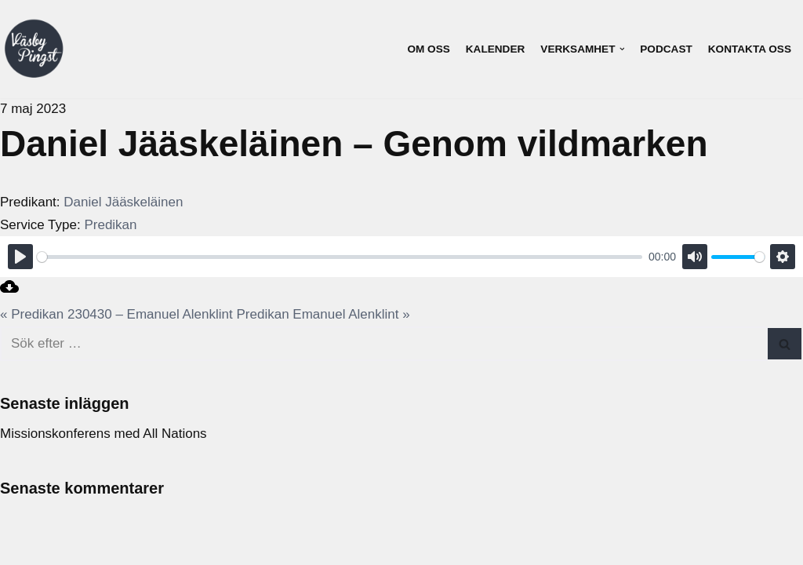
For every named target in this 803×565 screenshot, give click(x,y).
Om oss (428, 49)
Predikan (110, 224)
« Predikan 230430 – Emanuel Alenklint (116, 314)
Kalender (495, 49)
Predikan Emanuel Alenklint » (323, 314)
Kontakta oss (749, 49)
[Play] (20, 256)
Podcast (666, 49)
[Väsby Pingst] (33, 49)
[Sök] (384, 343)
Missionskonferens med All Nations (103, 433)
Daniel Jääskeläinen (123, 202)
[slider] (339, 257)
